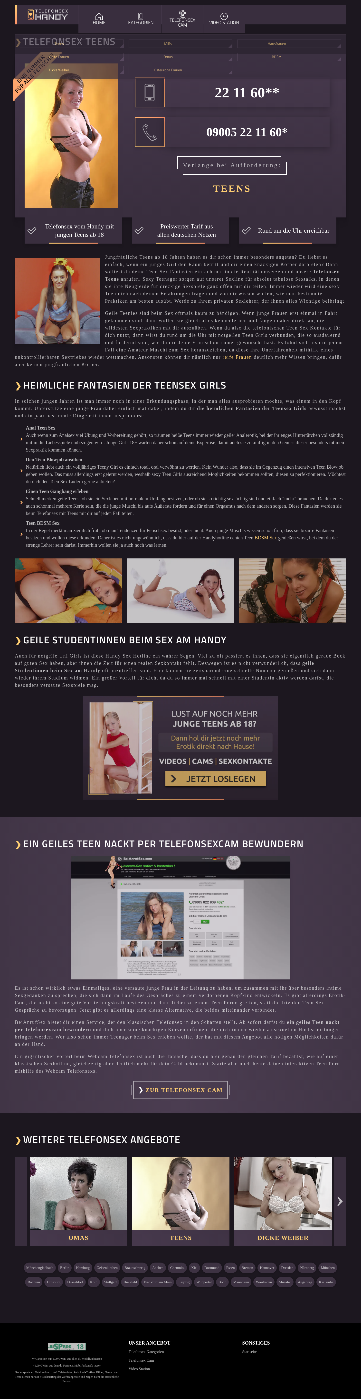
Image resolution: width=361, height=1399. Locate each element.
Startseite (249, 1352)
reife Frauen (237, 357)
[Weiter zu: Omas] (78, 1193)
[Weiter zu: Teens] (180, 1193)
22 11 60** (247, 92)
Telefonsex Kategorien (146, 1352)
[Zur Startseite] (47, 14)
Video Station (139, 1369)
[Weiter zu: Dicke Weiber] (283, 1193)
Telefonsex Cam (141, 1360)
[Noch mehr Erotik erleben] (180, 748)
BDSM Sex (266, 537)
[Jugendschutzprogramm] (67, 1346)
